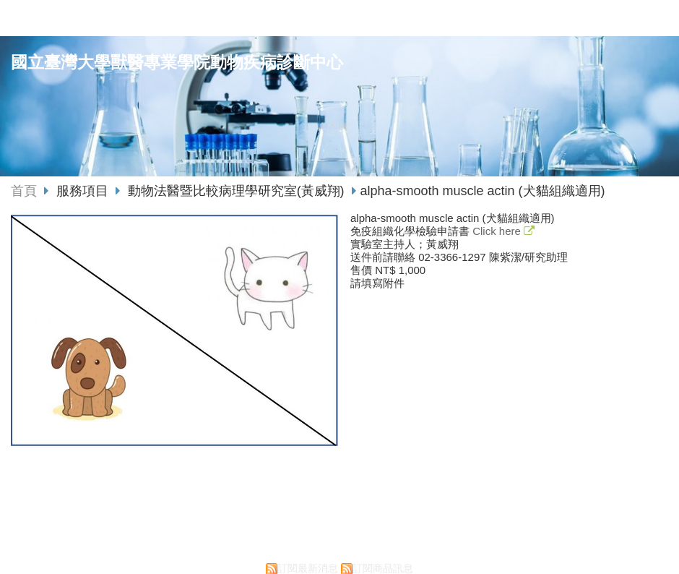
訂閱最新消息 (307, 568)
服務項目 (84, 191)
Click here (498, 231)
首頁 (24, 191)
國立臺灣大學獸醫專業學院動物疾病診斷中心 (177, 62)
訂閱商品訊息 (383, 568)
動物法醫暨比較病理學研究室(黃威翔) (236, 191)
